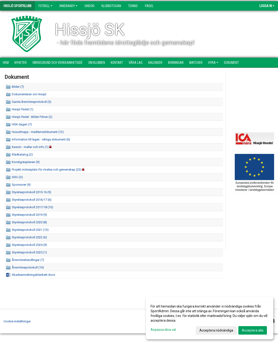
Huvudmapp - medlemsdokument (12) (38, 132)
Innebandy (68, 6)
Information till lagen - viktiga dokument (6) (41, 139)
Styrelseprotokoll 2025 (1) (29, 252)
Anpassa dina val (163, 330)
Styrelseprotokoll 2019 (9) (29, 214)
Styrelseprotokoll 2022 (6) (29, 237)
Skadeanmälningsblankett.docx (33, 274)
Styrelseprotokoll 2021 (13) (30, 230)
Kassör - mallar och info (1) (30, 147)
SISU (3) (17, 177)
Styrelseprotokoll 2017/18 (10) (32, 207)
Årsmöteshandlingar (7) (28, 260)
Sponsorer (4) (21, 184)
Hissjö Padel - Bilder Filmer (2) (32, 117)
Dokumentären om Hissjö (29, 94)
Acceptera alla (252, 330)
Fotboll (45, 6)
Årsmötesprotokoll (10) (28, 267)
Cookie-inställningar (17, 321)
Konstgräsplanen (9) (26, 162)
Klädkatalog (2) (22, 154)
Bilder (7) (18, 86)
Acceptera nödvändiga (216, 330)
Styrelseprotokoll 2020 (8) (29, 222)
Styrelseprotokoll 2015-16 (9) (31, 192)
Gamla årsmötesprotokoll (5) (31, 102)
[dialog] (209, 318)
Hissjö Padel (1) (22, 109)
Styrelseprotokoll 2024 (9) (29, 245)
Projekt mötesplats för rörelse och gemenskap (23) (46, 169)
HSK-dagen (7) (22, 124)
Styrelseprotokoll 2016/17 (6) (31, 199)
